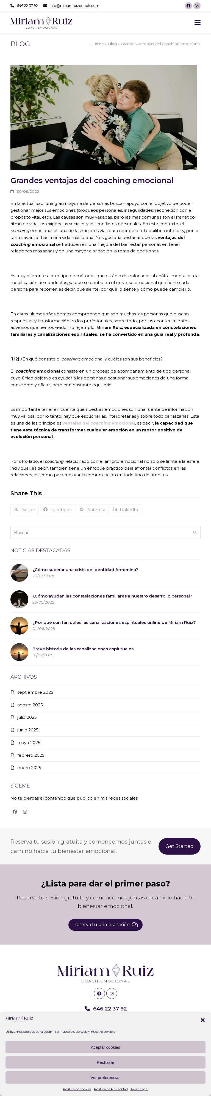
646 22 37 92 (27, 5)
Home (97, 44)
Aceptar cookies (105, 1047)
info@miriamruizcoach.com (74, 5)
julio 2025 (27, 717)
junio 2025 (27, 729)
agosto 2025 (30, 704)
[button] (203, 1020)
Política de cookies (77, 1089)
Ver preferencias (105, 1077)
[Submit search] (195, 532)
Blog (112, 44)
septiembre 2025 (35, 692)
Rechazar (105, 1062)
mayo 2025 (28, 742)
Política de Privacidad (111, 1089)
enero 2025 (29, 767)
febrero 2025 (31, 755)
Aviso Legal (139, 1089)
